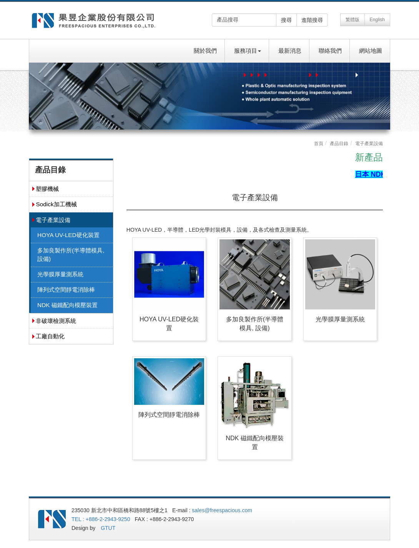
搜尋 (286, 20)
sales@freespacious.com (222, 510)
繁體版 (352, 19)
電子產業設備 (53, 220)
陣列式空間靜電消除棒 (66, 289)
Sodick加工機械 (56, 204)
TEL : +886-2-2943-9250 (100, 519)
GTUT (108, 528)
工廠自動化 (50, 336)
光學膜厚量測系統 (60, 274)
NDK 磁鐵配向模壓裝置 (67, 305)
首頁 (318, 143)
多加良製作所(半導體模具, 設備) (70, 254)
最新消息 (289, 50)
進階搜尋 (312, 20)
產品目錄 (339, 143)
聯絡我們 (330, 50)
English (377, 19)
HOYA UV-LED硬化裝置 (68, 235)
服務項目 (247, 50)
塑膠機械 (47, 188)
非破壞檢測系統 (56, 320)
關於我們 (205, 50)
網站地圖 (370, 50)
